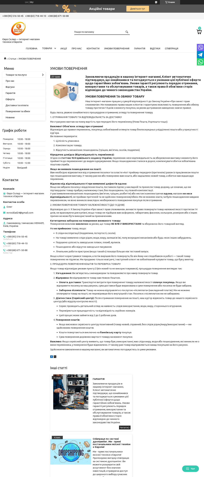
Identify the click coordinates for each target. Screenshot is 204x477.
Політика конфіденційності (139, 474)
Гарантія (139, 48)
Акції (63, 48)
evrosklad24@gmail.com (20, 212)
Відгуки (155, 48)
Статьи (12, 58)
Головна (31, 48)
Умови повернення (116, 48)
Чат (190, 468)
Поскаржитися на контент (112, 474)
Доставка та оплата (17, 105)
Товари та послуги (16, 74)
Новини (10, 117)
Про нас (77, 48)
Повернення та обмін (18, 111)
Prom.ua (117, 471)
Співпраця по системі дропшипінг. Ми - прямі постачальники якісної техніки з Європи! (180, 383)
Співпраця (171, 48)
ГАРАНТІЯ (95, 379)
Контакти (93, 48)
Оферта (10, 99)
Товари (47, 48)
